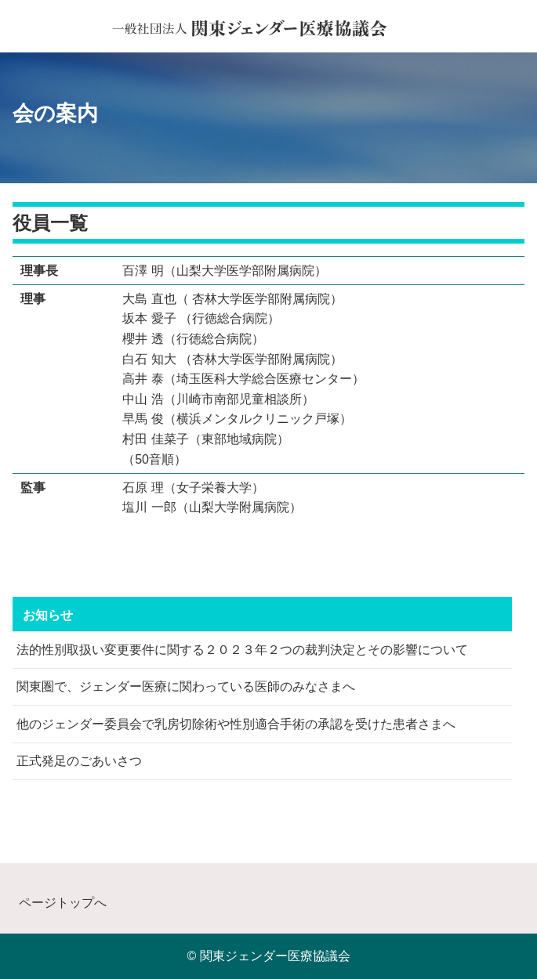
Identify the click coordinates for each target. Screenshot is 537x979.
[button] (515, 32)
